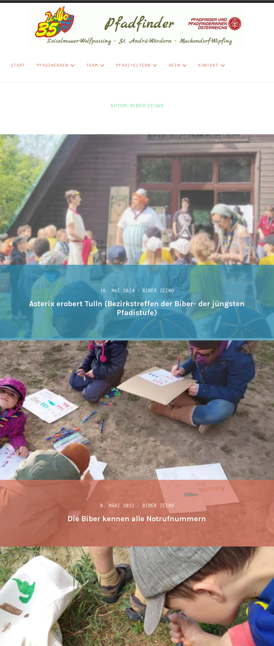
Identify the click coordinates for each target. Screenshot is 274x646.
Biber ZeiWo (158, 290)
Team (95, 65)
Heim (178, 65)
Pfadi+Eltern (136, 65)
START (18, 65)
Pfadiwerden (56, 65)
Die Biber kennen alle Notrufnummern (137, 518)
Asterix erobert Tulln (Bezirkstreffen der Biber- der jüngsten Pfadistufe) (137, 308)
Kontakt (211, 65)
